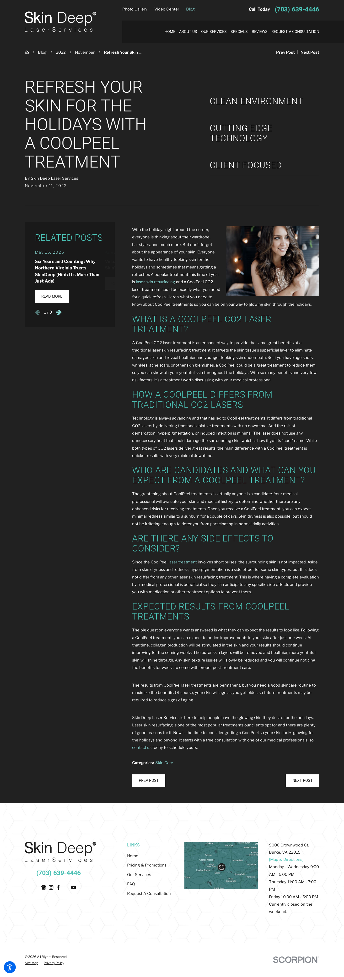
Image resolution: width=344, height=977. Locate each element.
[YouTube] (73, 887)
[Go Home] (29, 52)
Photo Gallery (134, 9)
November (85, 52)
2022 (61, 52)
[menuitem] (168, 32)
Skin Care (164, 762)
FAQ (131, 884)
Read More (51, 296)
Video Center (166, 9)
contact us (141, 747)
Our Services (139, 874)
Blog (190, 9)
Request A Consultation (149, 893)
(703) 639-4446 (297, 9)
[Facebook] (58, 887)
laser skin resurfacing (155, 281)
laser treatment (182, 562)
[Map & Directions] (286, 859)
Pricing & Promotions (147, 865)
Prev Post (149, 780)
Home (132, 855)
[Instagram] (51, 887)
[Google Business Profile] (43, 887)
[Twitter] (66, 887)
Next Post (302, 780)
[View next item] (59, 312)
